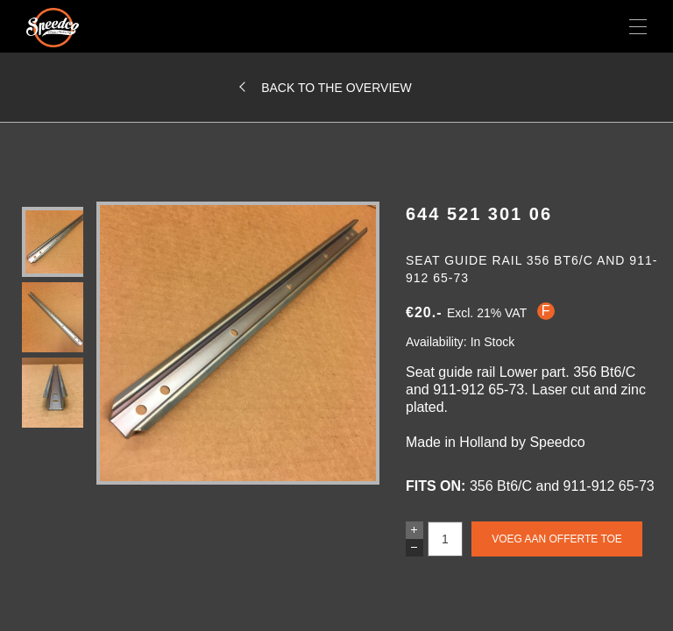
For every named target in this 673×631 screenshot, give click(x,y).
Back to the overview (336, 88)
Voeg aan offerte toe (557, 539)
